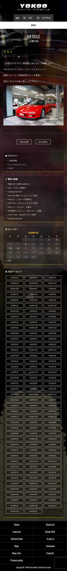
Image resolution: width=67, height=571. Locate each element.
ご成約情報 (24, 56)
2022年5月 (52, 361)
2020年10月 (14, 400)
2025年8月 (52, 289)
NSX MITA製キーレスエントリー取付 (22, 196)
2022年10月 (14, 356)
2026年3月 (33, 278)
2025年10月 (14, 289)
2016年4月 (14, 500)
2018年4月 (14, 456)
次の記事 (43, 142)
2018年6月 (33, 450)
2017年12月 (33, 461)
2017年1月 (14, 483)
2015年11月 (52, 506)
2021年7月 (14, 383)
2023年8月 (52, 333)
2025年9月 (33, 289)
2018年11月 (52, 439)
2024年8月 (52, 311)
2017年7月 (14, 472)
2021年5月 (52, 383)
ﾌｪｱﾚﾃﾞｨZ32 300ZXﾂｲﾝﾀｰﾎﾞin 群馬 (22, 215)
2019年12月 (33, 417)
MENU (33, 25)
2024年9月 (33, 311)
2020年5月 (52, 406)
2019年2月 (52, 433)
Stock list (50, 524)
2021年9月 (33, 378)
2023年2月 (52, 344)
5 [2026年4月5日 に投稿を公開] (56, 240)
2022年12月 (33, 350)
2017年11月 (52, 461)
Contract (17, 531)
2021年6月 (33, 383)
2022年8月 (52, 356)
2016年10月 (14, 489)
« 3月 (8, 260)
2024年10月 (14, 311)
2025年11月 (52, 283)
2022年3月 (33, 367)
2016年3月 (33, 500)
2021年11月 (52, 372)
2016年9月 (33, 489)
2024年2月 (52, 322)
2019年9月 (33, 422)
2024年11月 (52, 305)
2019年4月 (14, 433)
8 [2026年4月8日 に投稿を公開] (25, 244)
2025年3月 (33, 300)
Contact (50, 553)
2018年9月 (33, 444)
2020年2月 (52, 411)
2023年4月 (14, 344)
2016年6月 (33, 494)
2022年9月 (33, 356)
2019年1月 (14, 439)
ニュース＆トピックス (17, 164)
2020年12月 (33, 394)
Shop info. (16, 553)
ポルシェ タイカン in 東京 (19, 207)
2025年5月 (52, 294)
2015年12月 (33, 506)
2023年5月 (52, 339)
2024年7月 (14, 317)
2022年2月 (52, 367)
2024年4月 (14, 322)
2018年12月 (33, 439)
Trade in (50, 539)
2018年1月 (14, 461)
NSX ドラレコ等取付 (17, 188)
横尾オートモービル (33, 7)
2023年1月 (14, 350)
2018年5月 (52, 450)
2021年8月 (52, 378)
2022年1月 (14, 372)
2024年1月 (14, 328)
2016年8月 (52, 489)
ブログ (10, 168)
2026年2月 (52, 278)
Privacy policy (16, 560)
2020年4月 (14, 411)
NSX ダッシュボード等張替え (20, 199)
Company (50, 546)
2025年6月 (33, 294)
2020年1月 (14, 417)
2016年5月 (52, 494)
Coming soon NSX (15, 192)
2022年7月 (14, 361)
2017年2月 (52, 478)
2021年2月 (52, 389)
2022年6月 (33, 361)
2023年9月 (33, 333)
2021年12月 (33, 372)
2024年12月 (33, 305)
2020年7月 (14, 406)
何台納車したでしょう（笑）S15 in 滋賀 (24, 211)
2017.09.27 (11, 56)
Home (16, 524)
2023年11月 (52, 328)
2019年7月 (14, 428)
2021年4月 (14, 389)
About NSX (50, 531)
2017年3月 (33, 478)
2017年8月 (52, 467)
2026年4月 (14, 278)
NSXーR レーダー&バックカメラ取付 (23, 203)
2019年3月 (33, 433)
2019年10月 (14, 422)
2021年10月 (14, 378)
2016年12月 (33, 483)
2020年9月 (33, 400)
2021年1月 (14, 394)
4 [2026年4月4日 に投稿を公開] (49, 240)
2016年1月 (14, 506)
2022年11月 (52, 350)
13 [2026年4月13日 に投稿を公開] (10, 248)
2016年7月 (14, 494)
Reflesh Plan (17, 539)
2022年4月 (14, 367)
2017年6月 (33, 472)
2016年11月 (52, 483)
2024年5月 (52, 317)
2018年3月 (33, 456)
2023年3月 (33, 344)
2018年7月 (14, 450)
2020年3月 (33, 411)
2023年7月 (14, 339)
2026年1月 (14, 283)
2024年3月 (33, 322)
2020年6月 (33, 406)
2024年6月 (33, 317)
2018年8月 (52, 444)
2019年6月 (33, 428)
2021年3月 (33, 389)
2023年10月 (14, 333)
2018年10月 (14, 444)
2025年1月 (14, 305)
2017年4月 (14, 478)
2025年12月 (33, 283)
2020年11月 (52, 394)
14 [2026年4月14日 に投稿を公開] (18, 248)
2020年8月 (52, 400)
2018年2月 (52, 456)
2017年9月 (33, 467)
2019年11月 (52, 417)
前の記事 (24, 142)
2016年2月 (52, 500)
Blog (16, 546)
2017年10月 (14, 467)
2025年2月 (52, 300)
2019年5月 (52, 428)
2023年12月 (33, 328)
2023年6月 (33, 339)
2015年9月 (33, 511)
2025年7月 (14, 294)
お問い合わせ (17, 17)
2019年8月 (52, 422)
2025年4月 (14, 300)
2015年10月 (14, 511)
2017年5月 (52, 472)
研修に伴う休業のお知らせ (18, 184)
